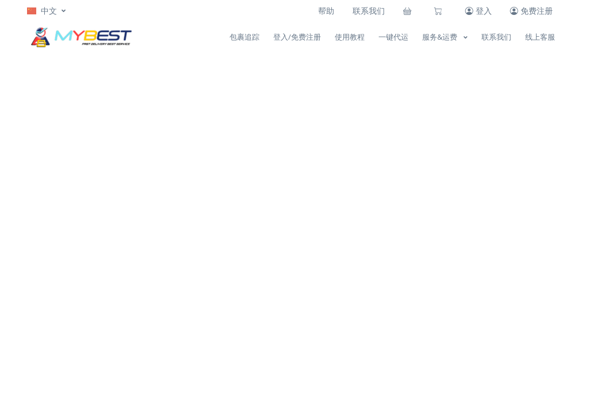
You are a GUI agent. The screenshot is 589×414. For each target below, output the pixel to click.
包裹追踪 (244, 37)
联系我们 (369, 10)
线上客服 (540, 37)
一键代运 (393, 37)
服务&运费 (440, 37)
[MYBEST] (80, 37)
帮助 (326, 10)
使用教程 (350, 37)
